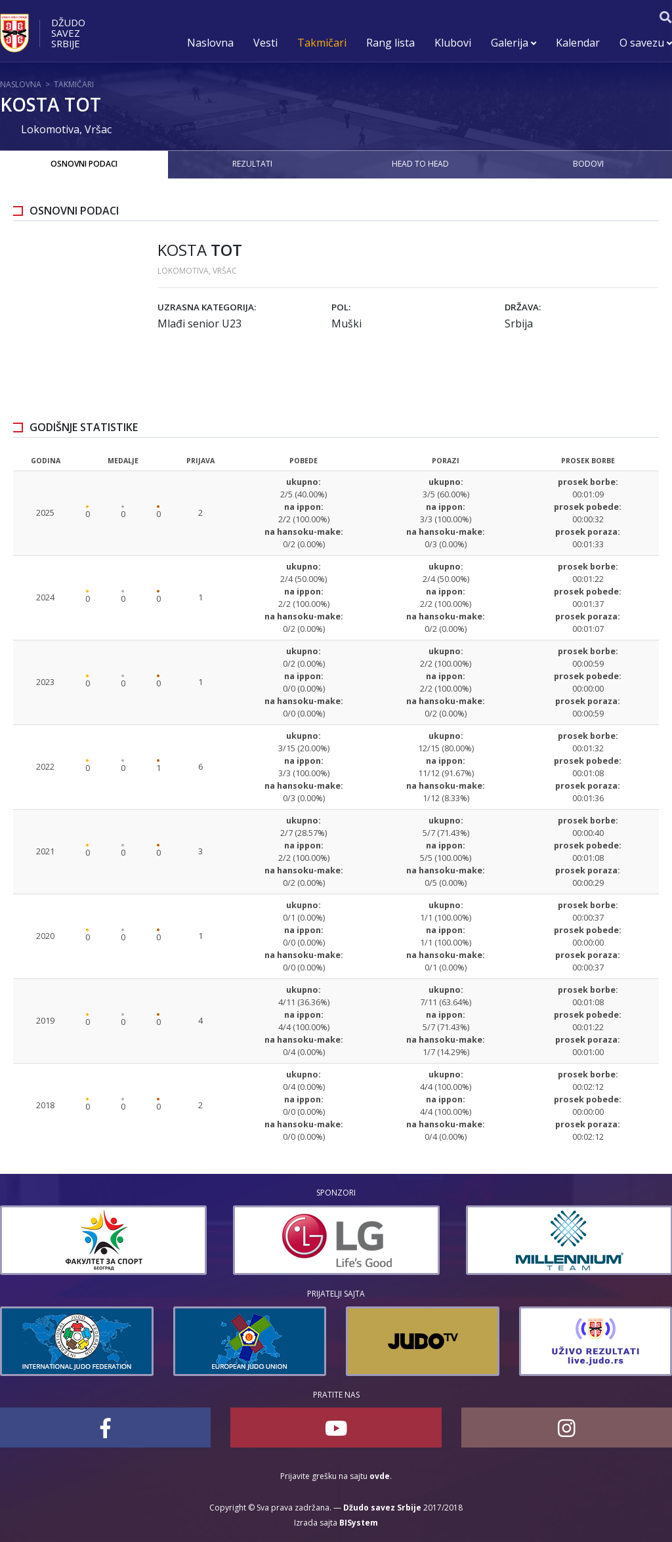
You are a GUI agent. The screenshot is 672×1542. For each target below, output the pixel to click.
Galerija (513, 42)
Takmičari (321, 42)
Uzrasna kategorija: (207, 307)
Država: (523, 307)
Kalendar (578, 42)
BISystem (358, 1522)
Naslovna (210, 42)
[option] (301, 1240)
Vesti (265, 42)
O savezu (646, 42)
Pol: (340, 307)
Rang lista (390, 42)
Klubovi (452, 42)
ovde (379, 1476)
